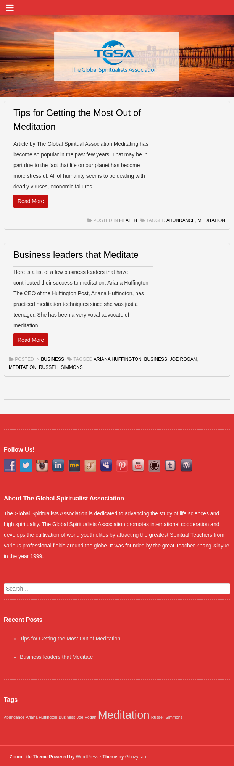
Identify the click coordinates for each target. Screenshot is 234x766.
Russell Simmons (61, 367)
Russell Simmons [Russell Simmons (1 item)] (166, 717)
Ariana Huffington (118, 359)
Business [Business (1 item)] (67, 717)
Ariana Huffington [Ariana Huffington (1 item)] (41, 717)
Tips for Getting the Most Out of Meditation (70, 639)
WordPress (87, 757)
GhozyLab (135, 757)
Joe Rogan (183, 359)
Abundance (180, 220)
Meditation (211, 220)
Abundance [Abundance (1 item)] (14, 717)
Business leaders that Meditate (76, 254)
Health (128, 220)
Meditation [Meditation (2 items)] (123, 714)
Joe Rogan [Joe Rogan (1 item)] (87, 717)
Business (52, 359)
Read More (31, 201)
